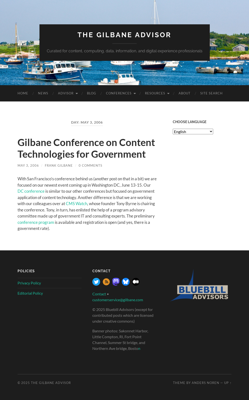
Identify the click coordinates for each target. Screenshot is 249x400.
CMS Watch (76, 203)
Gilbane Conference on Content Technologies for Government (86, 148)
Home (23, 93)
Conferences (119, 93)
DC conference (31, 191)
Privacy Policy (29, 283)
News (43, 93)
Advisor (66, 93)
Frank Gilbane (59, 165)
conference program (36, 222)
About (185, 93)
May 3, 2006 (28, 165)
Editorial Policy (30, 293)
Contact (99, 293)
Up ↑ (227, 383)
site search (211, 93)
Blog (91, 93)
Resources (155, 93)
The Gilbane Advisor (124, 35)
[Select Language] (193, 131)
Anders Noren (205, 383)
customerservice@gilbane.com (117, 299)
